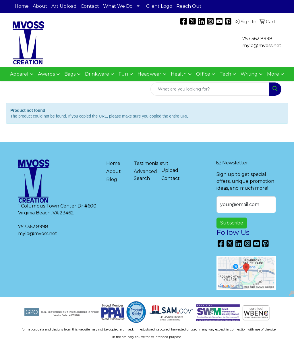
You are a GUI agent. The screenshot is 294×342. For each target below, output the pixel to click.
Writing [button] (249, 74)
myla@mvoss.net (37, 233)
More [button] (273, 74)
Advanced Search (144, 175)
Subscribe (231, 223)
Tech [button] (225, 74)
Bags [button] (70, 74)
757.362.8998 (257, 38)
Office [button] (203, 74)
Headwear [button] (149, 74)
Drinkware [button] (97, 74)
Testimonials (144, 163)
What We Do (118, 6)
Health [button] (179, 74)
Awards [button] (46, 74)
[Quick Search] (209, 89)
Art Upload (64, 6)
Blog (111, 179)
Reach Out (189, 6)
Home (22, 6)
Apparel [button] (19, 74)
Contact (90, 6)
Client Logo (159, 6)
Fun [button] (123, 74)
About (40, 6)
